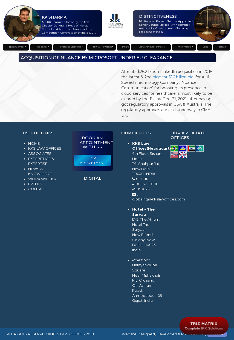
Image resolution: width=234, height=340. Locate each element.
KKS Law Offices (44, 148)
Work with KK (42, 179)
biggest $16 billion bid (173, 77)
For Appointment (92, 160)
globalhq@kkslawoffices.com (158, 199)
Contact (37, 189)
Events (35, 184)
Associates (39, 153)
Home (34, 143)
